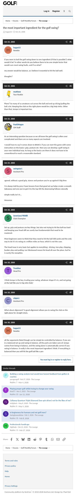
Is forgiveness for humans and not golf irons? (28, 412)
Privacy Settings (11, 486)
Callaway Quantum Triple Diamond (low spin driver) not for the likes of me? (40, 400)
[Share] (66, 42)
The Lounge (35, 379)
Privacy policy (10, 466)
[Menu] (7, 11)
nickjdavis (13, 403)
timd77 (12, 391)
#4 (71, 163)
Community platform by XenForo (29, 492)
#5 (71, 210)
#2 (71, 86)
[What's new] (64, 11)
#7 (71, 292)
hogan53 (8, 32)
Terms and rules (11, 460)
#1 (71, 42)
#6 (71, 262)
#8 (71, 322)
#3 (71, 119)
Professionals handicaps (19, 424)
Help (7, 471)
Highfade (13, 427)
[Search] (69, 11)
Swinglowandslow (16, 415)
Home (7, 476)
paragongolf (14, 379)
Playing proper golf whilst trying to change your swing (32, 388)
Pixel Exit (67, 492)
